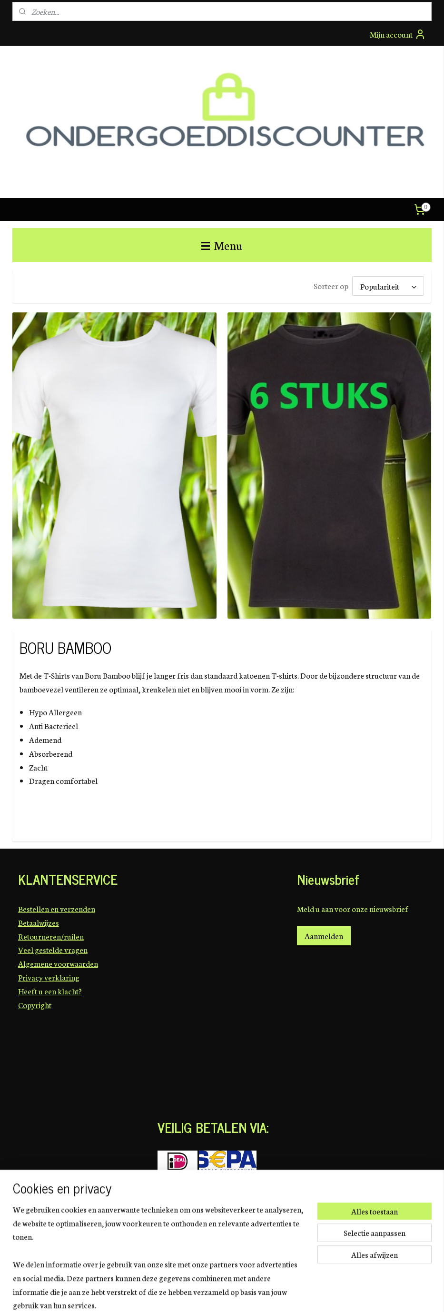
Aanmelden (324, 935)
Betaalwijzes (38, 922)
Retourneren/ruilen (51, 936)
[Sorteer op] (388, 286)
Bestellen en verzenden (56, 908)
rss (224, 1294)
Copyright (34, 1004)
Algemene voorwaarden (58, 963)
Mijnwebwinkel (312, 1294)
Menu (221, 245)
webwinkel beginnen (251, 1294)
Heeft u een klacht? (50, 990)
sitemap (210, 1294)
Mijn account (398, 34)
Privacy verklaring (48, 976)
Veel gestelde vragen (53, 949)
